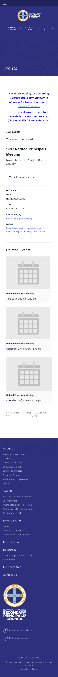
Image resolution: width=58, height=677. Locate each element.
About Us (9, 448)
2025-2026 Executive (13, 467)
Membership (11, 542)
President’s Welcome (14, 454)
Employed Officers (12, 471)
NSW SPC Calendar (13, 530)
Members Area (12, 567)
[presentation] (28, 273)
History (6, 483)
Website (24, 669)
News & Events (12, 520)
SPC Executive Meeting (39, 414)
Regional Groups (11, 475)
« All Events (13, 132)
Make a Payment (11, 28)
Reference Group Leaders (16, 479)
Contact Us (10, 574)
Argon (35, 669)
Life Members (10, 500)
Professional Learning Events (17, 534)
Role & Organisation (13, 462)
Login (44, 28)
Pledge (7, 458)
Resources (9, 549)
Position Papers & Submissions (18, 555)
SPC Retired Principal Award (17, 496)
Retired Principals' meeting (19, 218)
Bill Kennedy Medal (12, 513)
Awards (7, 490)
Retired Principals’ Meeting (20, 293)
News (6, 526)
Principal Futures (29, 28)
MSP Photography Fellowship (17, 505)
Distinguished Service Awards (18, 509)
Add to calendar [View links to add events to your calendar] (22, 177)
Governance (9, 559)
